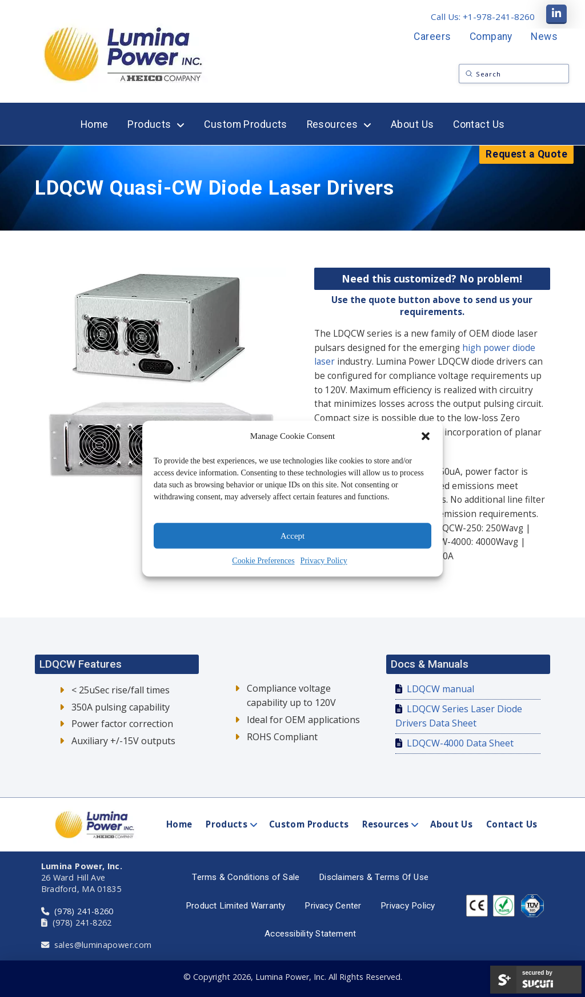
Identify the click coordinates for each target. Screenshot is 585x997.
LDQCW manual (440, 689)
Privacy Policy (323, 560)
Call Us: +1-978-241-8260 (483, 16)
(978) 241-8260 (84, 911)
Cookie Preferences (263, 560)
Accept (292, 535)
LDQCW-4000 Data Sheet (460, 743)
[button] (425, 436)
